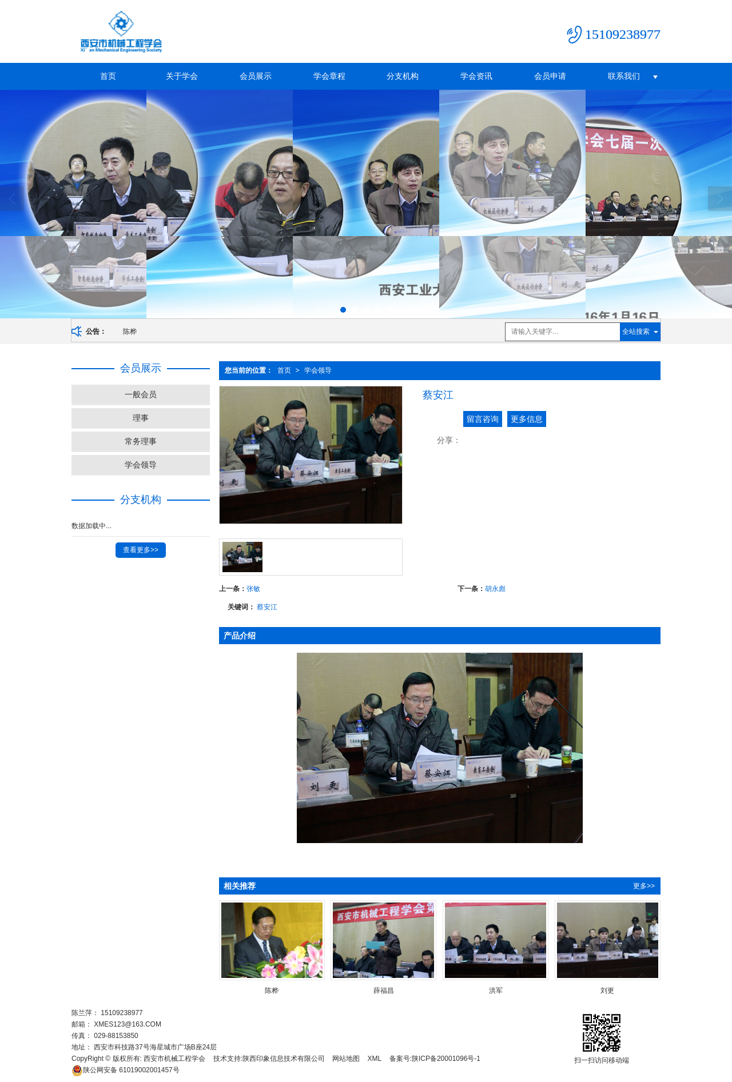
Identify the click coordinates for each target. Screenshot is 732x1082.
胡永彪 (495, 589)
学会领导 (318, 370)
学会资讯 (476, 76)
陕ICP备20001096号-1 (446, 1059)
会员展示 (256, 76)
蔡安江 (267, 607)
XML (375, 1059)
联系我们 (624, 76)
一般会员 (141, 394)
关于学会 (182, 76)
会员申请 (550, 76)
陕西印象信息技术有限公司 (283, 1059)
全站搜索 (636, 332)
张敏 (253, 589)
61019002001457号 (125, 1070)
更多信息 (527, 419)
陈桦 (130, 332)
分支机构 (403, 76)
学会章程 (329, 76)
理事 (141, 417)
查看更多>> (140, 550)
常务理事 (141, 441)
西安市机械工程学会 (174, 1059)
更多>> (644, 886)
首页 (108, 76)
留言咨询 (483, 419)
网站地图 (346, 1059)
